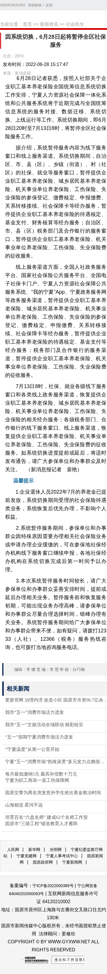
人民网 (13, 849)
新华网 (34, 849)
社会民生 (75, 24)
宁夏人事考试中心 (62, 856)
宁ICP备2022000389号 (53, 885)
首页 (27, 24)
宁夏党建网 (27, 856)
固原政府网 (43, 862)
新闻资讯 (49, 24)
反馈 (49, 5)
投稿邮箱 (35, 5)
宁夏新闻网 (72, 862)
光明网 (56, 849)
